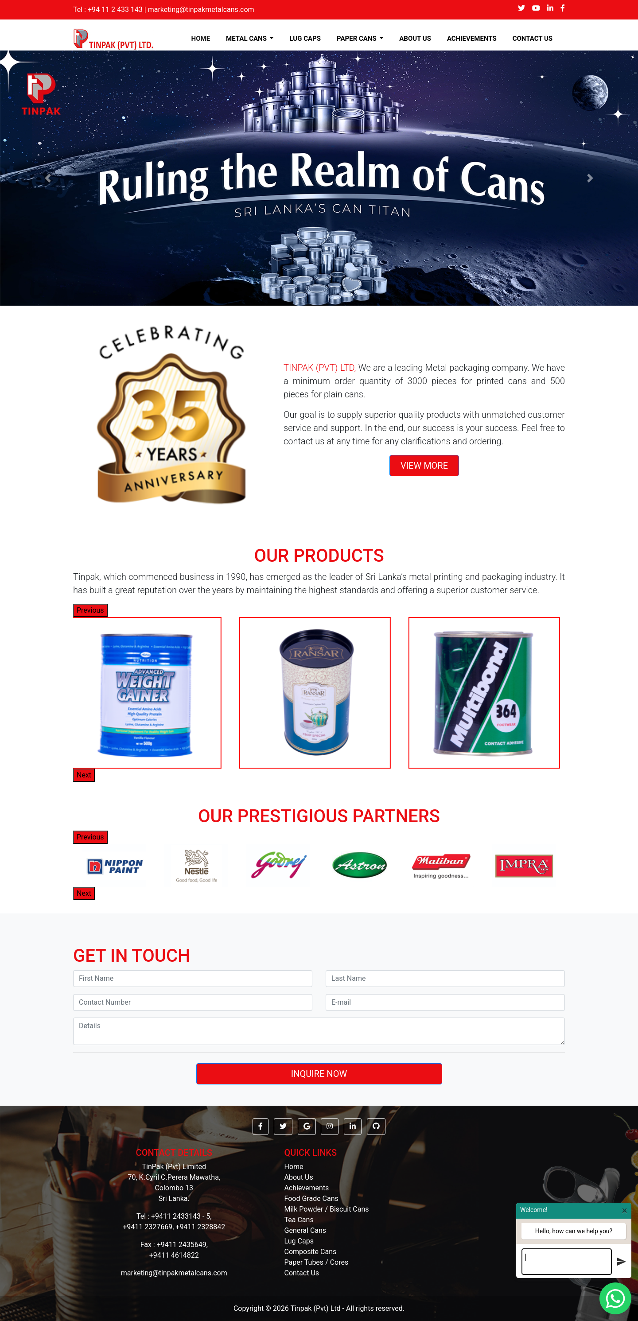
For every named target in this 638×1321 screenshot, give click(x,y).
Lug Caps (299, 1241)
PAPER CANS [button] (357, 39)
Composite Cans (310, 1251)
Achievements (306, 1188)
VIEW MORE (424, 465)
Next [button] (84, 775)
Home (293, 1166)
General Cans (305, 1230)
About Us (298, 1177)
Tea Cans (299, 1220)
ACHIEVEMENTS (472, 39)
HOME (202, 38)
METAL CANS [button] (247, 39)
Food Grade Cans (311, 1198)
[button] (48, 178)
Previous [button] (90, 610)
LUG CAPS (305, 39)
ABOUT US (415, 39)
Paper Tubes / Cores (316, 1262)
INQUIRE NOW (319, 1073)
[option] (149, 693)
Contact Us (301, 1273)
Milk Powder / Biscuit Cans (326, 1209)
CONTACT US (532, 39)
